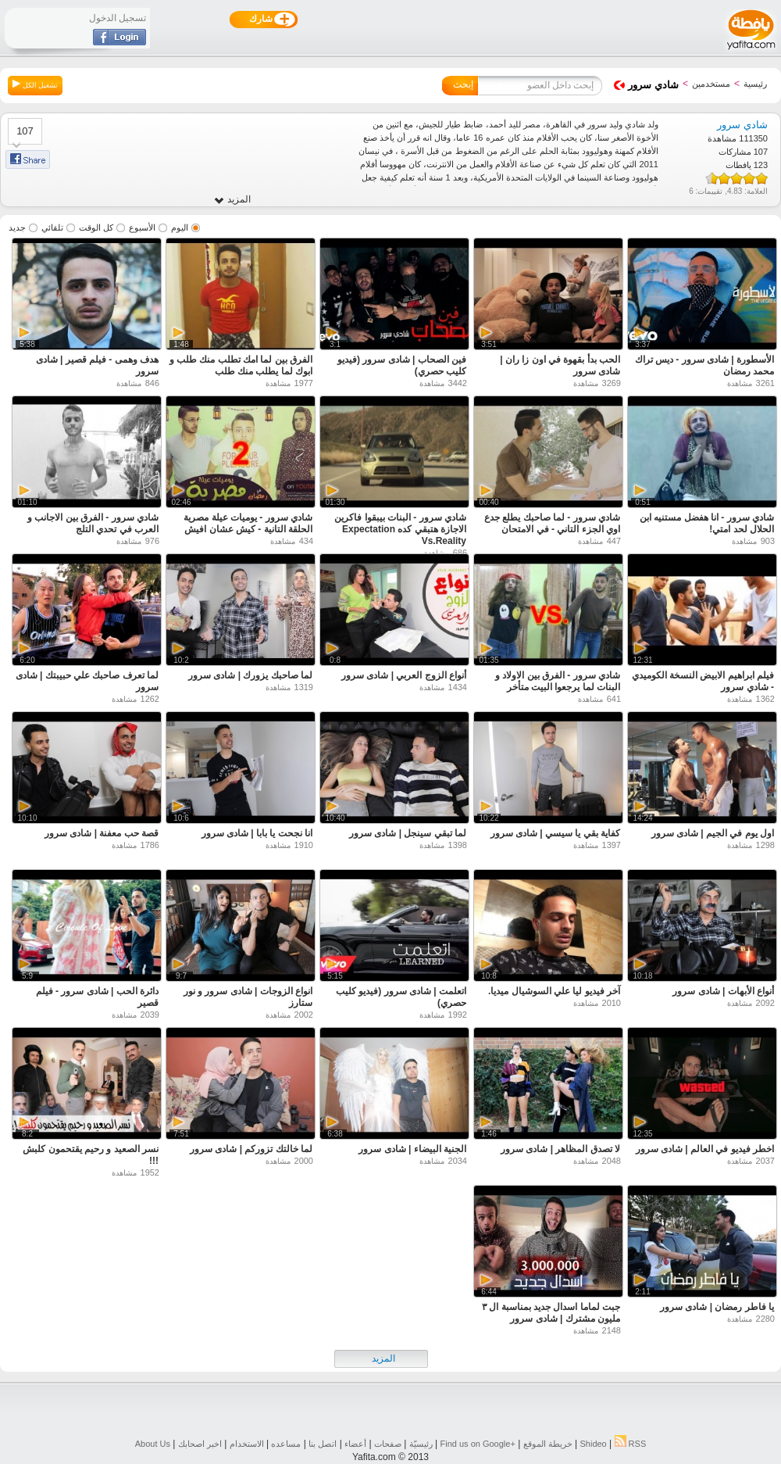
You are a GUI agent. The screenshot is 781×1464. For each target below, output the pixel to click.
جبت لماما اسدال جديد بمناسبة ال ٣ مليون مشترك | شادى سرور (551, 1312)
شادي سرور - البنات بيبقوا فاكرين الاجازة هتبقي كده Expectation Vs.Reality (400, 529)
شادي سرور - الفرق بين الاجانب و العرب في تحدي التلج (93, 523)
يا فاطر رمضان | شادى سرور (717, 1306)
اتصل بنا (322, 1443)
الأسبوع (142, 227)
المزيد (232, 200)
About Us (152, 1443)
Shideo (593, 1443)
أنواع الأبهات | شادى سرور (723, 991)
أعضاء (355, 1443)
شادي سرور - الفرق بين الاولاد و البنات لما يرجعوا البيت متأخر (557, 681)
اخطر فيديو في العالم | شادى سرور (705, 1149)
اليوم (179, 227)
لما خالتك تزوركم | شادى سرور (251, 1149)
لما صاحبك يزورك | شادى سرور (250, 675)
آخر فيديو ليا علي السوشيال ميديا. (554, 991)
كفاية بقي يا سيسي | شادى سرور (555, 833)
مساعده (286, 1443)
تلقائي (52, 227)
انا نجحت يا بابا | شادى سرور (256, 833)
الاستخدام (247, 1443)
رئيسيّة (421, 1443)
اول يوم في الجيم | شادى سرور (712, 833)
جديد (17, 227)
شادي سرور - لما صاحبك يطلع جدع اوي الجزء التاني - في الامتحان (552, 523)
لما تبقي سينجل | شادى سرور (407, 833)
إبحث (463, 84)
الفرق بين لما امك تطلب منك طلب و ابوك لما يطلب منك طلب (240, 365)
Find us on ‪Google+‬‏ (477, 1443)
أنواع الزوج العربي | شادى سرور (403, 675)
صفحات (387, 1443)
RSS (631, 1443)
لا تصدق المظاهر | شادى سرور (560, 1149)
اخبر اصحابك (200, 1443)
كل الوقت (96, 227)
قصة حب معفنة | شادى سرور (102, 833)
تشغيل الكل (35, 84)
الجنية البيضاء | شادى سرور (412, 1149)
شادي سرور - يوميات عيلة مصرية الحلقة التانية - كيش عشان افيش (248, 523)
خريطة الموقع (547, 1443)
